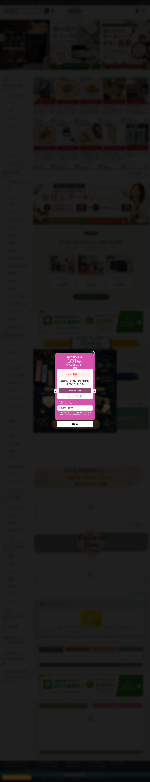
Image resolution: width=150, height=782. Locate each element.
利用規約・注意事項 (67, 408)
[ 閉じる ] (75, 424)
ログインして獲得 (75, 390)
